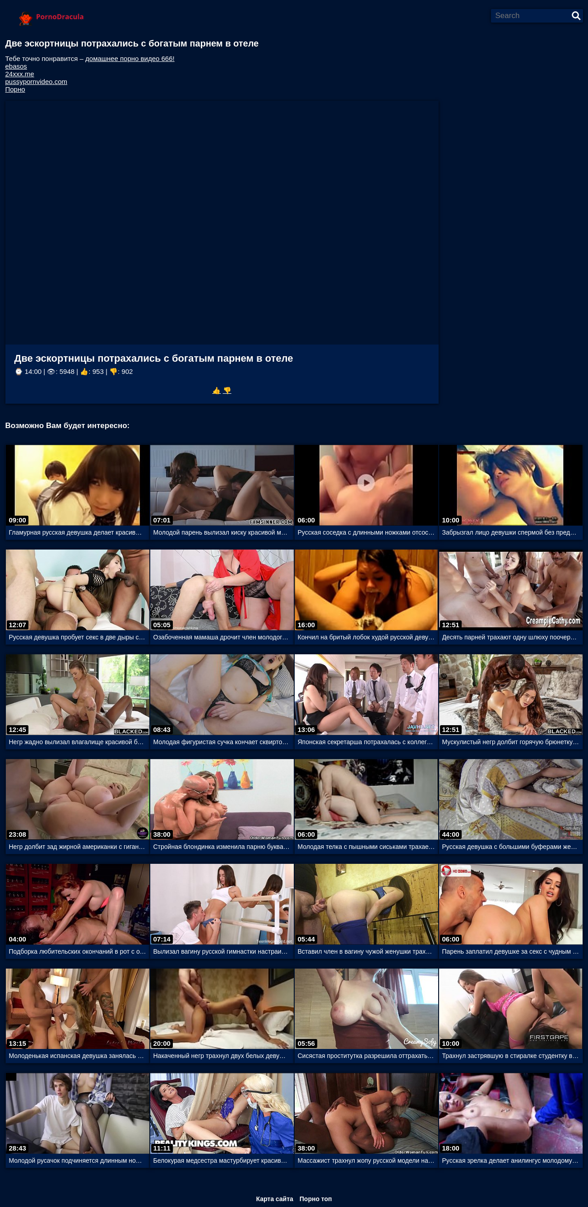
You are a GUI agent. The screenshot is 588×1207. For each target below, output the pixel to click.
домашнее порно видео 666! (130, 58)
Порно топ (316, 1198)
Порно (15, 89)
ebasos (16, 66)
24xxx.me (19, 74)
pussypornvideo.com (36, 81)
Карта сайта (274, 1198)
